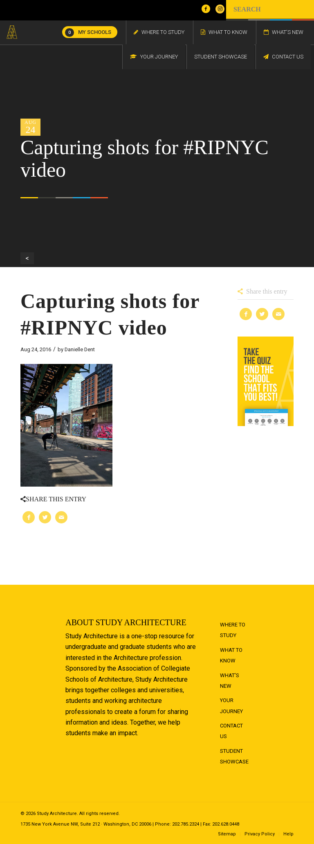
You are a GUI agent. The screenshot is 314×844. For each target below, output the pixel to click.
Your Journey (231, 705)
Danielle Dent (80, 349)
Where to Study (232, 630)
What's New (229, 680)
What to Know (231, 655)
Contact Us (231, 731)
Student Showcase (234, 756)
